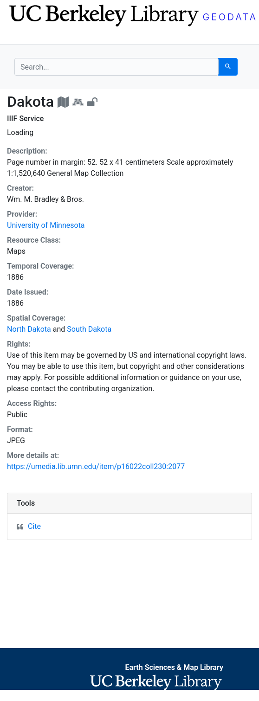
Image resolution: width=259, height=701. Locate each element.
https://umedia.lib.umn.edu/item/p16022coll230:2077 (96, 466)
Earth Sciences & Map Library (174, 667)
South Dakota (89, 329)
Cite (34, 526)
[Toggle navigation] (20, 36)
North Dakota (29, 329)
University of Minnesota (46, 225)
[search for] (116, 67)
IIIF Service (25, 118)
